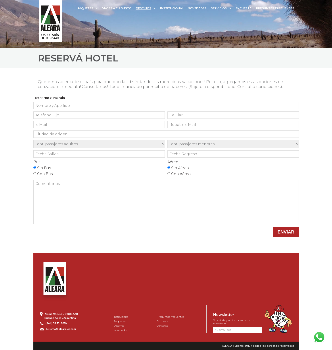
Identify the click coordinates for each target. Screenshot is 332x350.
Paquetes (119, 321)
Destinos (118, 325)
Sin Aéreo (178, 168)
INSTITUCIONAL (171, 8)
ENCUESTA (243, 8)
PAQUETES (85, 8)
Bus (36, 162)
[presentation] (237, 236)
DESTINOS (143, 8)
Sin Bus (42, 168)
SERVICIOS (219, 8)
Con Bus (43, 174)
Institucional (121, 316)
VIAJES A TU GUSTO (116, 8)
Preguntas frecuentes (170, 316)
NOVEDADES (197, 8)
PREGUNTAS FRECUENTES (275, 8)
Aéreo (172, 162)
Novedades (120, 330)
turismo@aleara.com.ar (61, 329)
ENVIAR (286, 232)
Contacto (162, 325)
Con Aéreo (179, 174)
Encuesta (162, 321)
